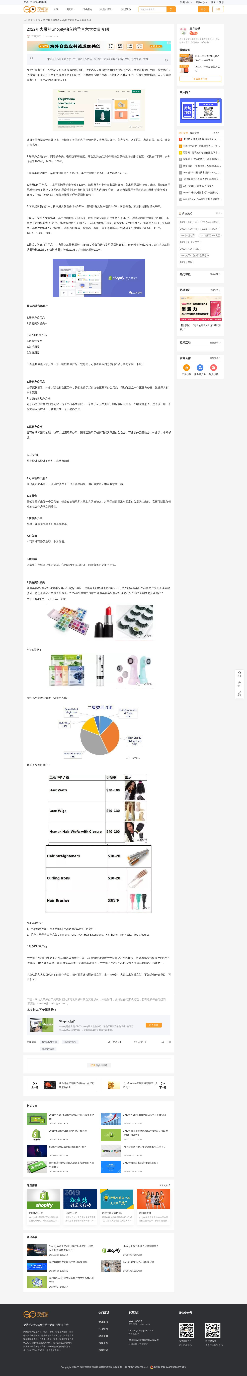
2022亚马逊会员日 (189, 248)
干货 (37, 20)
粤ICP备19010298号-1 (136, 1367)
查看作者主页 (200, 79)
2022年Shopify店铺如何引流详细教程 (68, 1131)
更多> (216, 133)
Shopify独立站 (49, 1042)
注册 (221, 2)
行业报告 (103, 1329)
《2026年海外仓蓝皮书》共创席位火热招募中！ (207, 179)
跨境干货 (103, 1343)
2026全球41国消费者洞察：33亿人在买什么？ (207, 172)
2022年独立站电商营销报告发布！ (140, 1163)
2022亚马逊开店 (188, 222)
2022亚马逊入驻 (210, 228)
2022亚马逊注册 (188, 228)
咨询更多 (215, 358)
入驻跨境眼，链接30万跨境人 (198, 185)
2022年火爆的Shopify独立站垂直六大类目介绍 (66, 20)
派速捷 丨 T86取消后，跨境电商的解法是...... (206, 159)
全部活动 (215, 343)
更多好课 (215, 274)
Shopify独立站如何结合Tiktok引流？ (67, 1147)
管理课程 (103, 1322)
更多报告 (215, 290)
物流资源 (103, 1336)
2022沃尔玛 (186, 262)
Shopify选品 (67, 1021)
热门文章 (183, 133)
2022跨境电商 (187, 235)
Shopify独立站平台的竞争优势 (138, 1262)
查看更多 (165, 1185)
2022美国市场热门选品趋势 (194, 255)
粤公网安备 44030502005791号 (168, 1367)
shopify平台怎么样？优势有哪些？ (140, 1246)
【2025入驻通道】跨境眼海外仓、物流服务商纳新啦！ (211, 139)
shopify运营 (48, 1049)
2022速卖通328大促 (209, 235)
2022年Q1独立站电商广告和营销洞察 (68, 1262)
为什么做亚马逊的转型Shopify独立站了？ (144, 1147)
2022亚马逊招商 (210, 222)
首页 (28, 20)
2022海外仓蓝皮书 (189, 242)
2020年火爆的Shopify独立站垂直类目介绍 (144, 1115)
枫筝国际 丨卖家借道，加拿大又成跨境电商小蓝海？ (210, 166)
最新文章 (194, 133)
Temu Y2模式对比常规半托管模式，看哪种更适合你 (209, 192)
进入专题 (153, 1025)
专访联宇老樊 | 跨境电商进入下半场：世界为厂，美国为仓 (213, 146)
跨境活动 (103, 1350)
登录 (213, 2)
